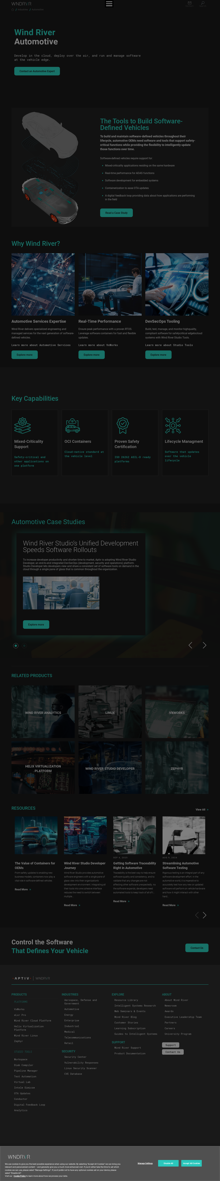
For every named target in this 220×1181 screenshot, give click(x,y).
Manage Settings (145, 1163)
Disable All (168, 1163)
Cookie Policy (20, 1176)
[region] (110, 1163)
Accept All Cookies (191, 1163)
